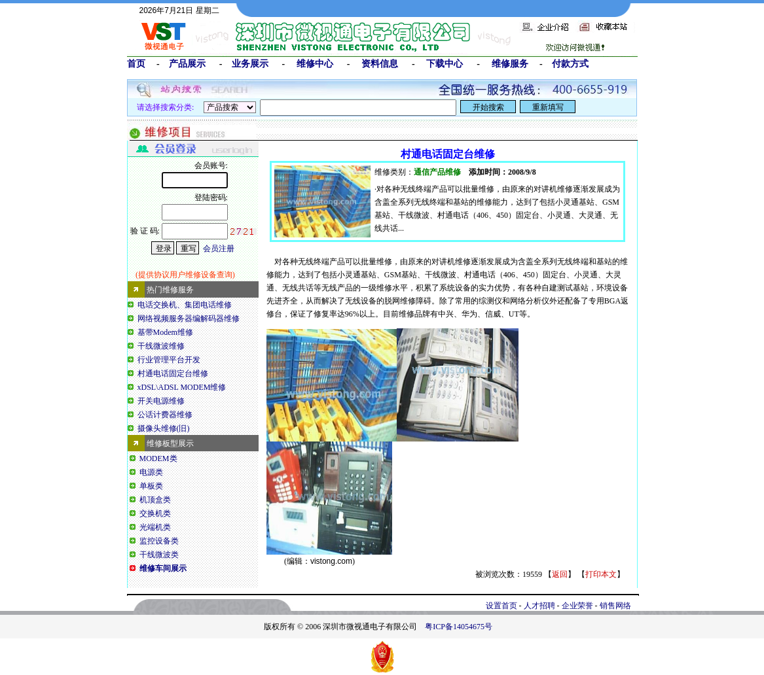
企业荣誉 (577, 605)
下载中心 (444, 63)
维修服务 (510, 63)
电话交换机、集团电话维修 (184, 304)
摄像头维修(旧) (163, 428)
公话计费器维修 (164, 414)
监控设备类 (159, 540)
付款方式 (570, 63)
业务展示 (250, 63)
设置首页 (501, 605)
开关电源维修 (161, 401)
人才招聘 (539, 605)
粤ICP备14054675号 (458, 626)
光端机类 (155, 527)
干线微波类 (159, 554)
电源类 (151, 472)
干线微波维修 (161, 346)
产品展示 (187, 63)
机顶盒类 (155, 499)
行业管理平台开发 (168, 359)
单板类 (151, 486)
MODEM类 (158, 458)
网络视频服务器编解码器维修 (188, 318)
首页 (136, 63)
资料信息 (379, 63)
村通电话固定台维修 (172, 373)
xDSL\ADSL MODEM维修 (182, 387)
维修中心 (315, 63)
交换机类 (155, 513)
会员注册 (218, 248)
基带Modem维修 (165, 332)
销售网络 (615, 605)
